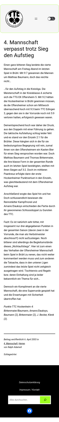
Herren (22, 343)
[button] (51, 18)
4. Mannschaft (11, 343)
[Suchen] (45, 400)
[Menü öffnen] (36, 19)
